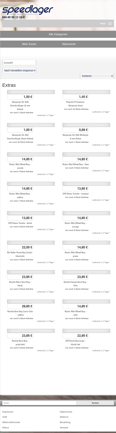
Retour (5, 427)
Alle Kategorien (58, 34)
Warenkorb (69, 44)
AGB (4, 417)
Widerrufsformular (11, 422)
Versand (64, 427)
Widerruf (64, 417)
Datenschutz (66, 411)
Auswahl (8, 62)
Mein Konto (29, 44)
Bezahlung (65, 422)
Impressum (7, 411)
